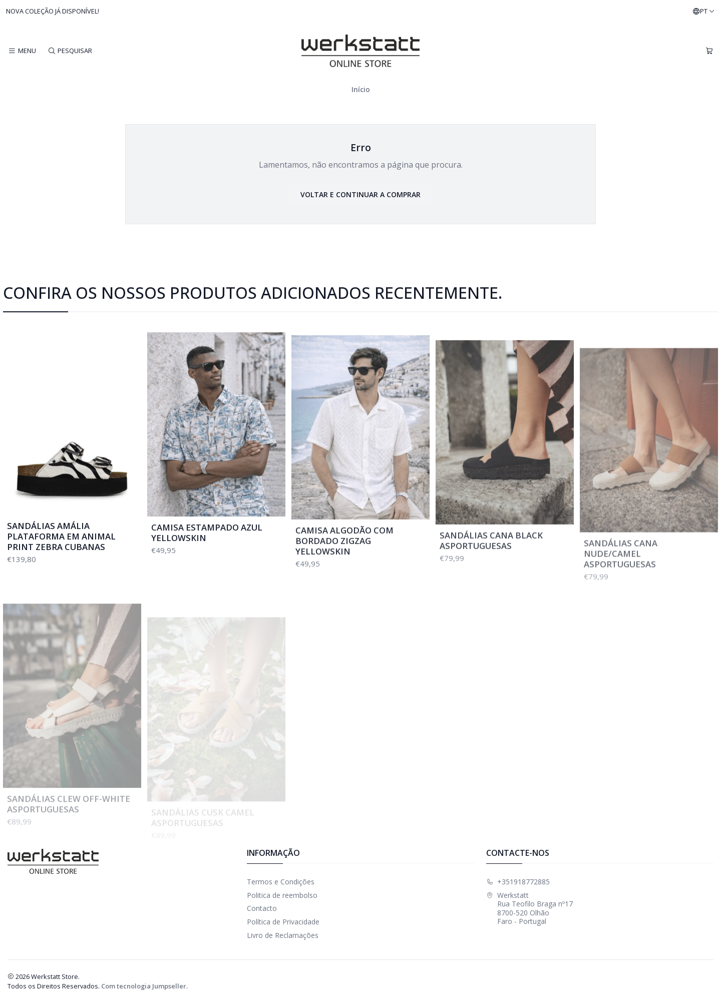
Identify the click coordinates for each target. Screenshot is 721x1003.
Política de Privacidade (283, 921)
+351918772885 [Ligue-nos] (518, 881)
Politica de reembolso (282, 895)
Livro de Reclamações (282, 935)
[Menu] (22, 51)
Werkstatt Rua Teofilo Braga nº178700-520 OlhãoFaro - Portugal (529, 908)
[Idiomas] (703, 12)
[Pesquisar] (70, 51)
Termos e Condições (280, 881)
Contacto (262, 908)
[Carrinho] (709, 51)
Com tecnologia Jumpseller (143, 985)
